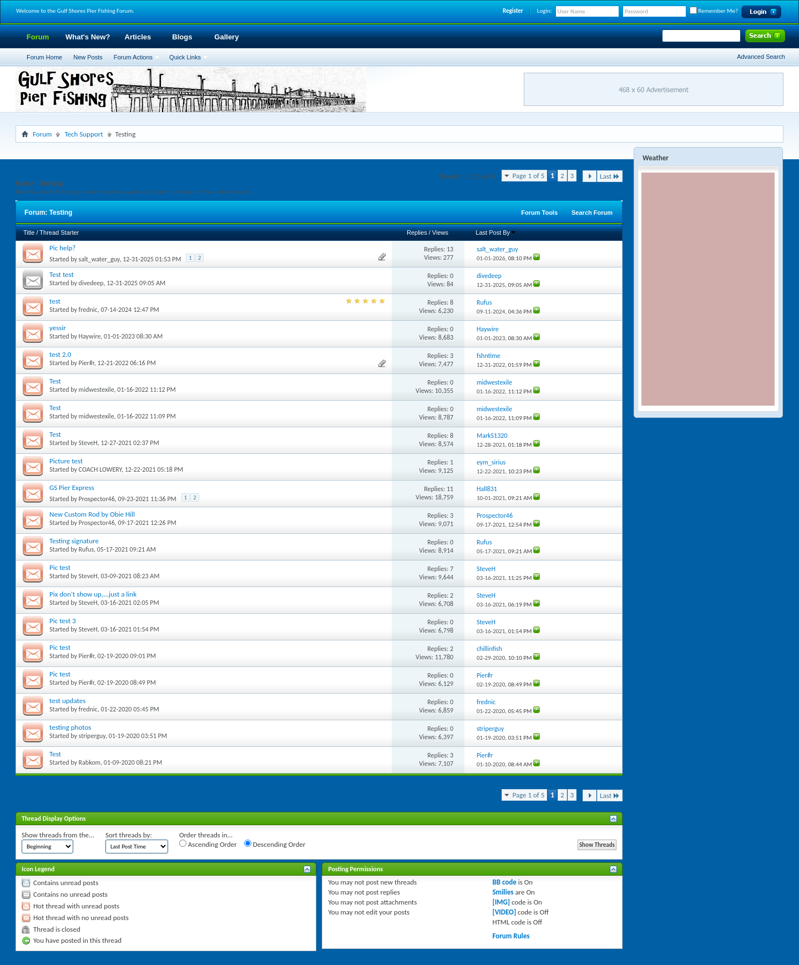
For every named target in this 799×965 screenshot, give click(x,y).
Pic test (59, 567)
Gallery (226, 37)
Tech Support (83, 134)
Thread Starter (59, 232)
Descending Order (275, 844)
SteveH (88, 443)
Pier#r (86, 363)
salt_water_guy (99, 259)
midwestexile (96, 389)
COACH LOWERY (100, 469)
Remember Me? (714, 10)
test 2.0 (60, 354)
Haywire (90, 336)
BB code (504, 882)
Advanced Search (761, 56)
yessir (57, 328)
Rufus (86, 549)
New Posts (88, 57)
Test (55, 381)
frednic (88, 310)
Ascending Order (208, 844)
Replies (417, 232)
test (54, 301)
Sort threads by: (128, 835)
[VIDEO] (504, 912)
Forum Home (44, 57)
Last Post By (496, 232)
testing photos (70, 727)
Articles (138, 37)
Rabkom (90, 762)
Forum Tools (539, 212)
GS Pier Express (71, 487)
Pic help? (62, 248)
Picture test (66, 461)
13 (450, 249)
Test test (61, 274)
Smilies (502, 892)
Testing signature (74, 541)
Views (440, 232)
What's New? (87, 37)
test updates (67, 700)
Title (28, 232)
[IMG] (501, 902)
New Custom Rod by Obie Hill (92, 514)
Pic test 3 (62, 621)
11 (450, 489)
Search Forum (592, 212)
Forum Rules (510, 936)
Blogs (182, 37)
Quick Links (185, 57)
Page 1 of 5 (528, 175)
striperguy (92, 736)
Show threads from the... (58, 835)
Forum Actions (133, 57)
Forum (38, 37)
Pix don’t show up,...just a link (92, 594)
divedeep (91, 283)
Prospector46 (97, 499)
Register (513, 10)
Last (610, 176)
